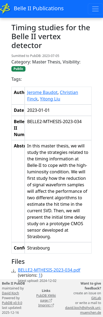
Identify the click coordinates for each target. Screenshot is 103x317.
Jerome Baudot (42, 92)
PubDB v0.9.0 (12, 303)
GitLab (96, 298)
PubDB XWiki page (46, 298)
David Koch (10, 293)
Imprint (46, 305)
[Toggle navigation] (95, 9)
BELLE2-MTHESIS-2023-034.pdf (49, 270)
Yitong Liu (50, 99)
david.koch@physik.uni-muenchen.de (83, 310)
